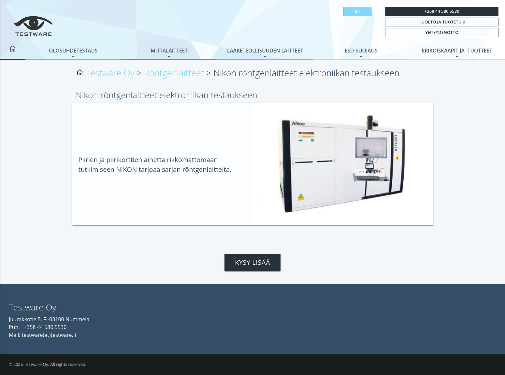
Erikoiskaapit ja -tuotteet (457, 50)
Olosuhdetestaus (73, 50)
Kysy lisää (252, 262)
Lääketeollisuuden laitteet (265, 50)
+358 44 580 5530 (442, 11)
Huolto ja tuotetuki (442, 22)
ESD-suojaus (361, 50)
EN (357, 11)
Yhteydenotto (441, 32)
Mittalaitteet (169, 50)
